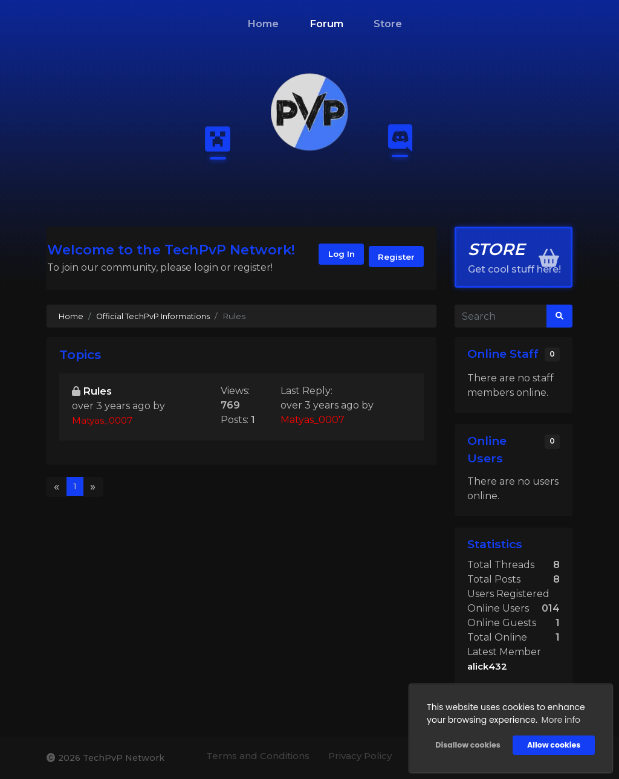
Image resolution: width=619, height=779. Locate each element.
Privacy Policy (354, 756)
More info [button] (558, 718)
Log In (333, 256)
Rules (98, 391)
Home (263, 24)
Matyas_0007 (104, 421)
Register (394, 256)
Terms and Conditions (246, 756)
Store (388, 24)
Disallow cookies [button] (465, 743)
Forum (326, 24)
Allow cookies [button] (551, 743)
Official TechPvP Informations (157, 316)
